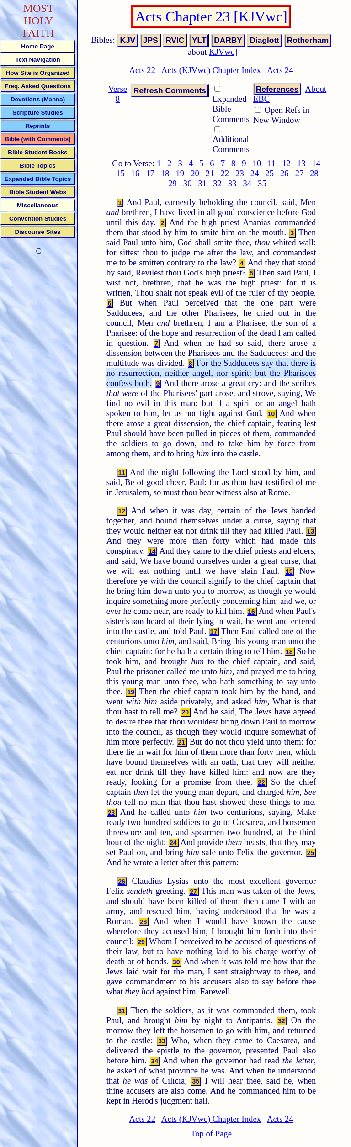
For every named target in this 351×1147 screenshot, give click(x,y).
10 (257, 163)
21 (210, 173)
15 (120, 173)
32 (217, 183)
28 (314, 173)
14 (316, 163)
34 (247, 183)
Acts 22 (142, 70)
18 (165, 173)
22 (224, 173)
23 (239, 173)
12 (286, 163)
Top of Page (211, 1133)
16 (135, 173)
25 (269, 173)
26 (284, 173)
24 (254, 173)
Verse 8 (117, 94)
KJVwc (221, 52)
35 (262, 183)
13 (301, 163)
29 (172, 183)
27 (299, 173)
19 (180, 173)
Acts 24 (280, 70)
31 (202, 183)
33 (232, 183)
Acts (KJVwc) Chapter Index (211, 70)
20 (195, 173)
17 (150, 173)
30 (187, 183)
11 (271, 163)
